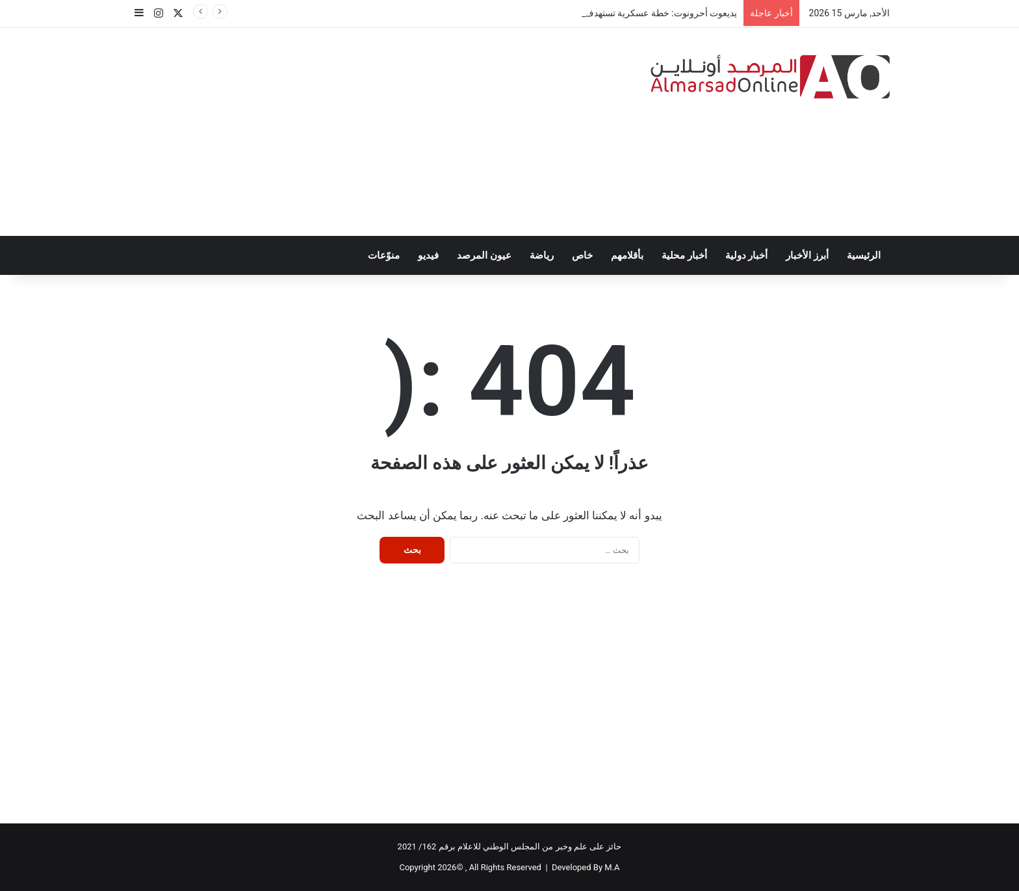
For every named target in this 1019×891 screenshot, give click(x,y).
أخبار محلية (684, 255)
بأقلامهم (627, 255)
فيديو (428, 255)
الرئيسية (864, 255)
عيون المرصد (484, 255)
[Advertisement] (379, 132)
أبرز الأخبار (807, 255)
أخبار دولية (746, 255)
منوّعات (384, 255)
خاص (582, 255)
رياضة (542, 255)
